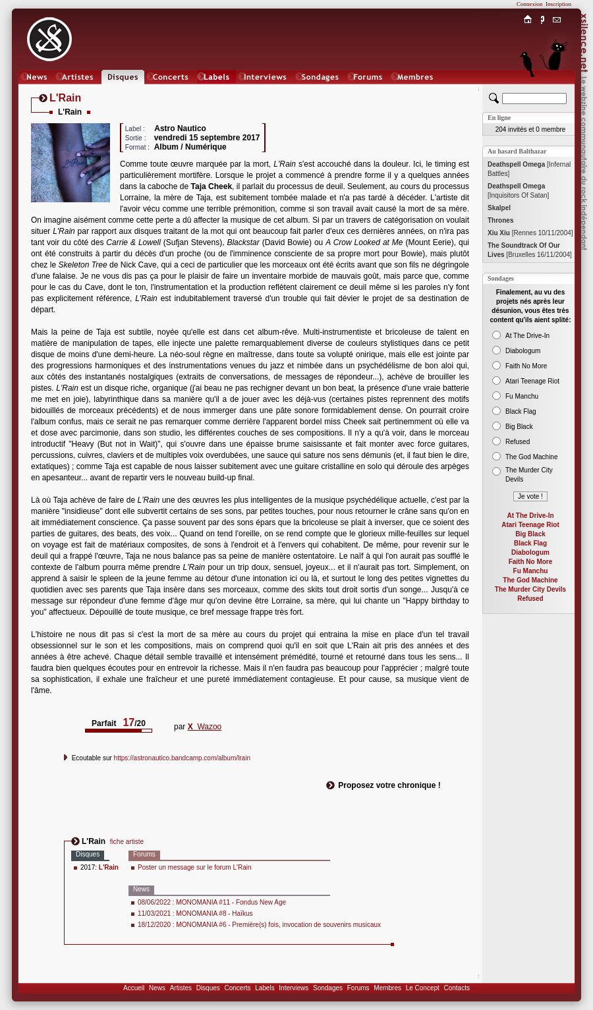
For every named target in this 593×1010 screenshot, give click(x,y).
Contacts (456, 988)
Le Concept (422, 988)
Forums (358, 988)
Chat (557, 90)
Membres (387, 988)
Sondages (328, 988)
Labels (264, 988)
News (157, 988)
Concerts (237, 988)
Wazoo (205, 726)
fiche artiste (127, 841)
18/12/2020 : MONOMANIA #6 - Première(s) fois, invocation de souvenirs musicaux (259, 924)
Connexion (530, 4)
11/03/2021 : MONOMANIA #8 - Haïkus (195, 913)
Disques (208, 988)
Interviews (293, 988)
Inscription (558, 4)
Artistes (181, 988)
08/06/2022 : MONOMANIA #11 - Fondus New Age (212, 902)
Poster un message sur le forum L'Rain (195, 867)
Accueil (133, 988)
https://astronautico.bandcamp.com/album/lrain (182, 758)
